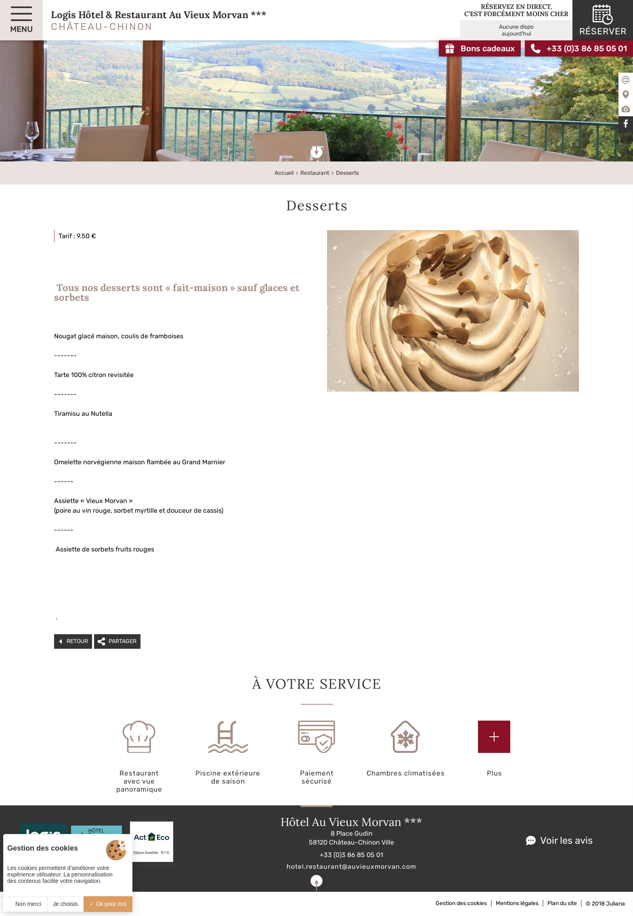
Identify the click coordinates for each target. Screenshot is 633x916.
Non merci (25, 904)
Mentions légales (517, 903)
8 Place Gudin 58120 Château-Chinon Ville (351, 838)
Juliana (615, 903)
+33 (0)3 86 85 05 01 (351, 855)
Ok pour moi (108, 904)
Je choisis (65, 904)
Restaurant (314, 173)
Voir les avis (566, 840)
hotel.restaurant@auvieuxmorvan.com (351, 866)
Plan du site (562, 903)
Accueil (284, 173)
